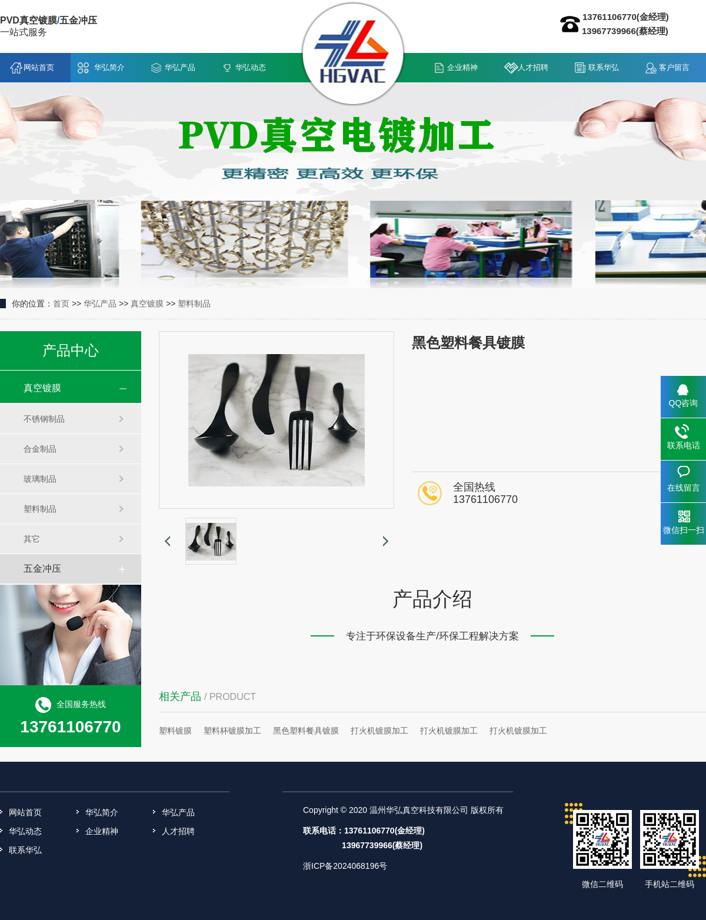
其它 (32, 539)
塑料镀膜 (175, 730)
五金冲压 (42, 569)
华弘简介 (109, 67)
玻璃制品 (40, 479)
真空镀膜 (147, 303)
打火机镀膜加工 (379, 730)
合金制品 (40, 449)
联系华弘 (603, 67)
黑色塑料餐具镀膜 (306, 730)
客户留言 (674, 67)
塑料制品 (194, 303)
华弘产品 (180, 67)
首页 (61, 303)
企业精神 (462, 67)
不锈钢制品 (44, 419)
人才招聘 (533, 67)
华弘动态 (250, 67)
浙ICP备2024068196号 (345, 866)
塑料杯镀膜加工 (232, 730)
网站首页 (39, 67)
